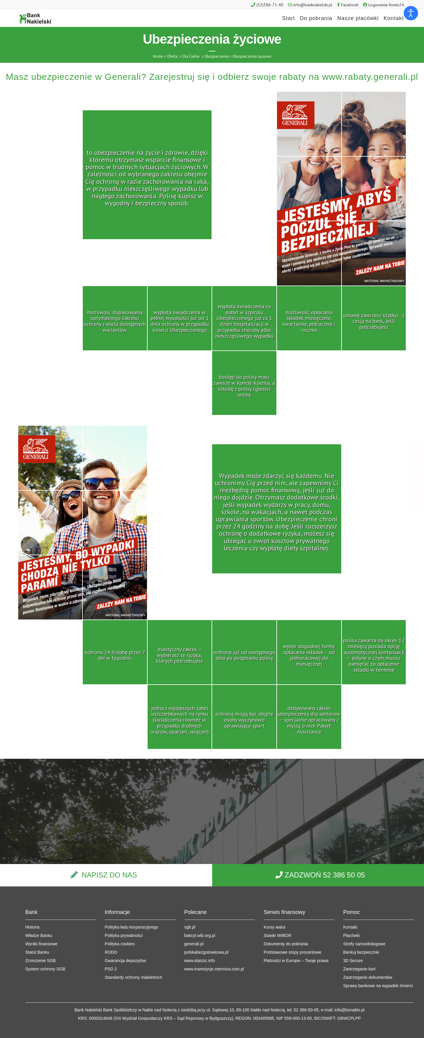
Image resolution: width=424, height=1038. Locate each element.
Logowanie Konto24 (386, 4)
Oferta (172, 56)
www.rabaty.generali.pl (370, 77)
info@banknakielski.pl (312, 4)
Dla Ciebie (191, 56)
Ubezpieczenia (216, 56)
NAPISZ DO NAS (109, 875)
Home (158, 56)
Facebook (349, 4)
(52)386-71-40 (269, 4)
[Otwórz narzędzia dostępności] (411, 13)
